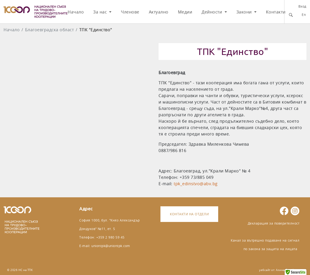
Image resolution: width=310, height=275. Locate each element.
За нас (100, 12)
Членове (130, 12)
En (304, 14)
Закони (244, 12)
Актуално (158, 12)
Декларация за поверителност (274, 223)
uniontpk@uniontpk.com (110, 245)
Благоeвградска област (49, 29)
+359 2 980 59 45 (110, 237)
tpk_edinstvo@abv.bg (196, 183)
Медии (185, 12)
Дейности (212, 12)
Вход (302, 6)
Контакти (276, 12)
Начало (76, 12)
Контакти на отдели (189, 214)
